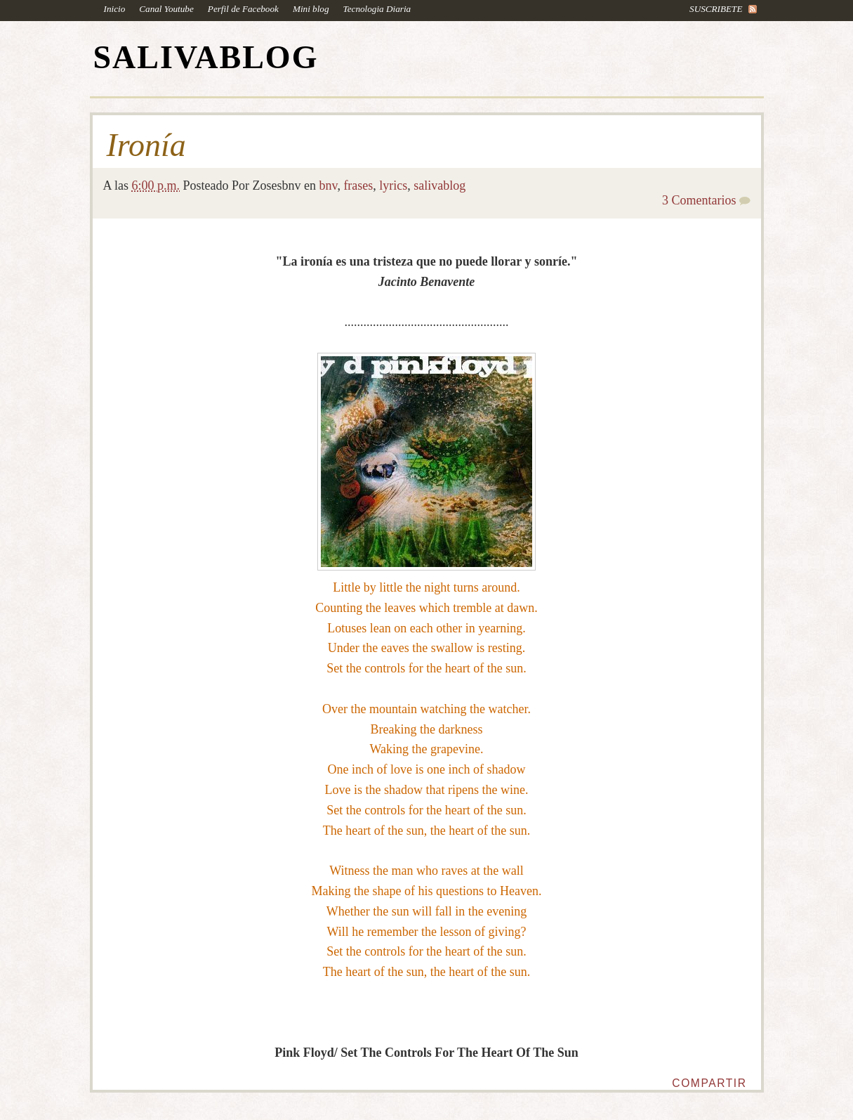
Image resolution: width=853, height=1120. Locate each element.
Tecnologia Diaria (377, 9)
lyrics (393, 185)
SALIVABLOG (206, 57)
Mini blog (311, 9)
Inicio (115, 9)
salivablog (439, 185)
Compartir (709, 1083)
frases (358, 185)
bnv (328, 185)
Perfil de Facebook (243, 9)
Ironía (146, 145)
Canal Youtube (166, 9)
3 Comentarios (699, 200)
